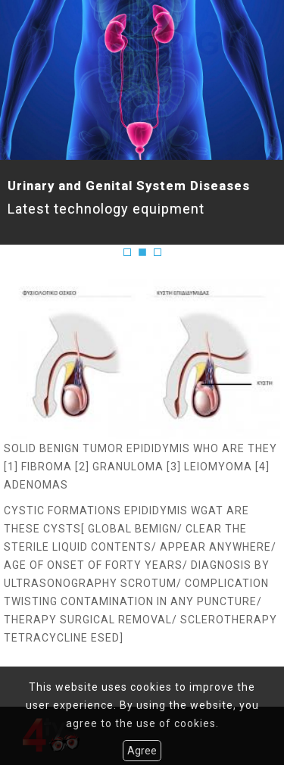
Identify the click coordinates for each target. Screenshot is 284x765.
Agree (142, 751)
